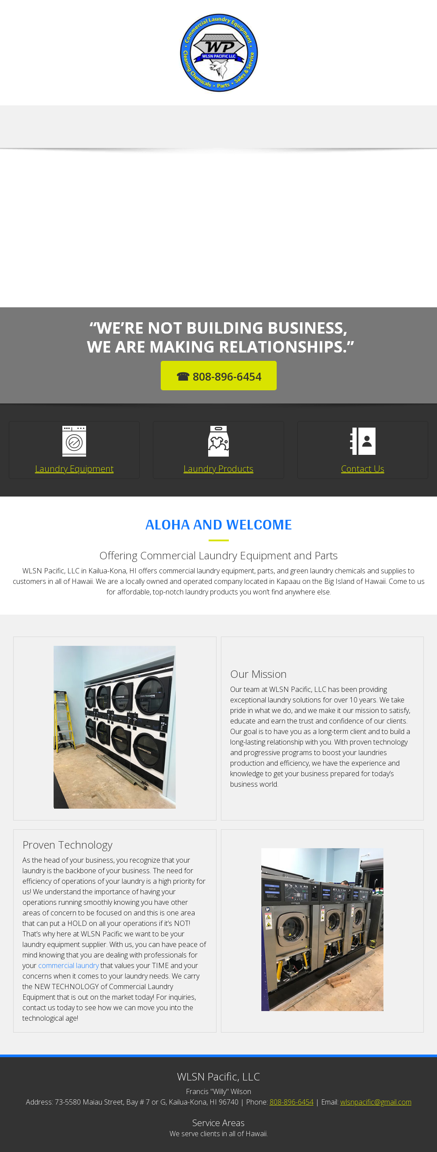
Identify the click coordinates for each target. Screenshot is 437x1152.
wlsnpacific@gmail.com (376, 1102)
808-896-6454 (292, 1102)
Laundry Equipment (74, 469)
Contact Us (362, 469)
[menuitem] (195, 127)
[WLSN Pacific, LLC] (219, 53)
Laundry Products (218, 469)
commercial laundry (68, 965)
